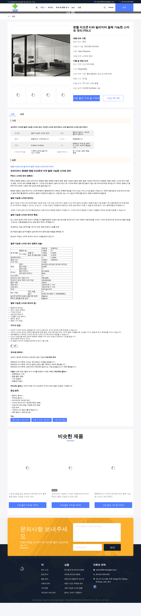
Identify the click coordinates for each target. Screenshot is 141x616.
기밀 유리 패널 (59, 433)
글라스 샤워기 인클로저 (73, 606)
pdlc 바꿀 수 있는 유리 (20, 433)
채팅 (124, 7)
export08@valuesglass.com (104, 2)
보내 (112, 560)
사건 (79, 7)
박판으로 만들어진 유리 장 (74, 592)
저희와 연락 (45, 597)
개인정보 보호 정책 (48, 606)
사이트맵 (44, 601)
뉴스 (73, 7)
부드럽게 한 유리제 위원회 (74, 583)
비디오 (50, 7)
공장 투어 (44, 587)
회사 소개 (44, 583)
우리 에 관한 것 (62, 7)
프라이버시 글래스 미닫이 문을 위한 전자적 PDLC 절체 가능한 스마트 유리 (70, 508)
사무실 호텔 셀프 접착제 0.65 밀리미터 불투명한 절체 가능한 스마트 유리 (27, 508)
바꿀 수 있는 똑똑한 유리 (73, 597)
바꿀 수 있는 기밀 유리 (41, 433)
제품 (42, 7)
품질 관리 (44, 592)
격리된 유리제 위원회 (72, 587)
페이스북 (95, 600)
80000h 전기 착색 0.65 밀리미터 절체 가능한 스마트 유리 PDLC (113, 508)
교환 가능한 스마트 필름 (73, 601)
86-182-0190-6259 (126, 2)
